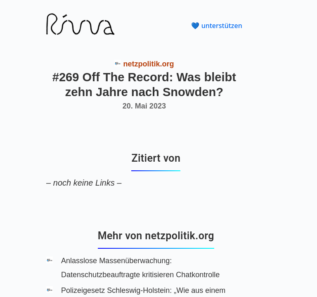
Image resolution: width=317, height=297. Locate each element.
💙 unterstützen (216, 25)
